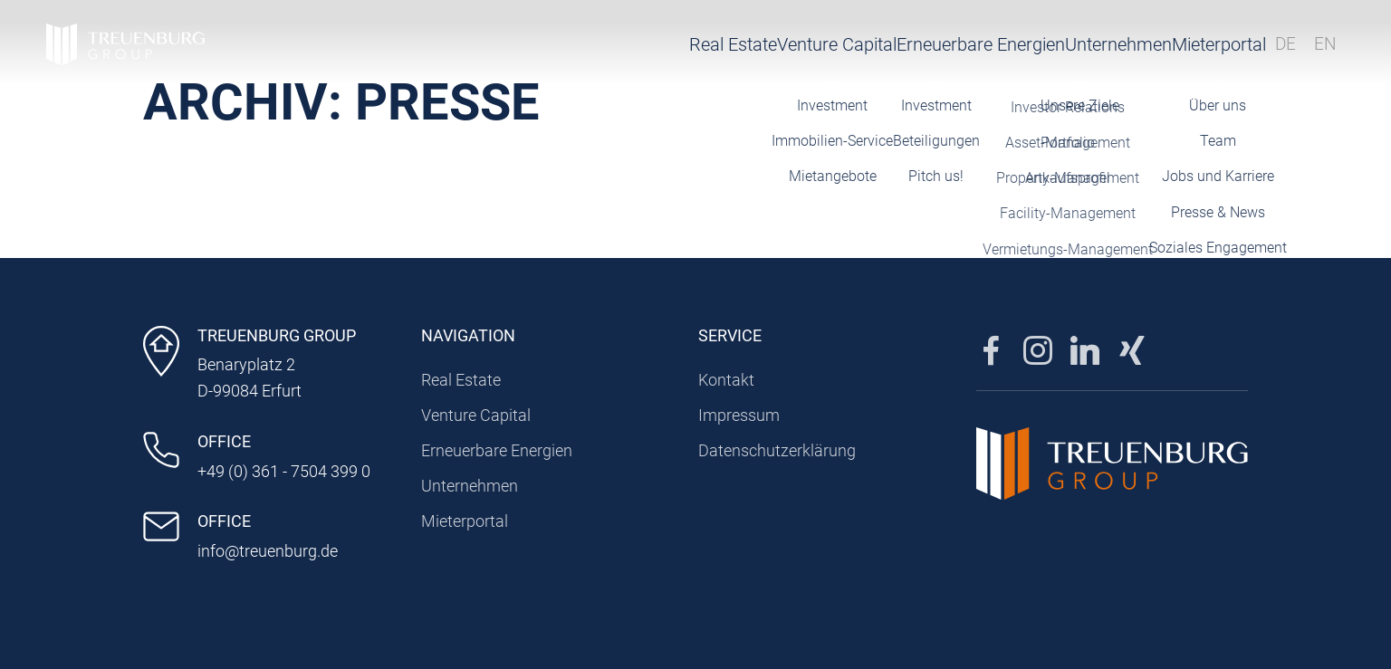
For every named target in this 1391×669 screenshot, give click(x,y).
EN (1316, 50)
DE (1276, 50)
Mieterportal (1160, 50)
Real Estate (543, 50)
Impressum (739, 415)
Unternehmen (998, 50)
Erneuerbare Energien (837, 50)
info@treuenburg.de (267, 550)
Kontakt (726, 379)
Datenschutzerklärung (777, 450)
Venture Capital (670, 50)
